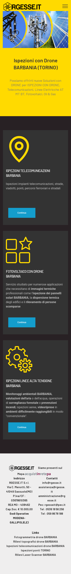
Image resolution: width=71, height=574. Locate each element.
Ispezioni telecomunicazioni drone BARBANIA (35, 546)
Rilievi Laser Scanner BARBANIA (35, 554)
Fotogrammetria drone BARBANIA (35, 537)
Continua (21, 213)
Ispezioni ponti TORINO (35, 550)
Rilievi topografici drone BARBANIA (35, 541)
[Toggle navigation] (65, 6)
